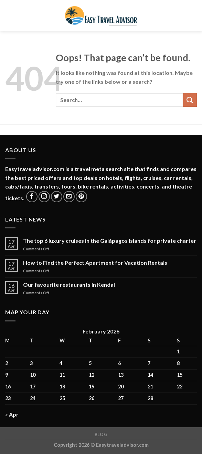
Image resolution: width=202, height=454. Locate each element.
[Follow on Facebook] (32, 196)
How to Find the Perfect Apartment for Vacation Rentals (95, 262)
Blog (101, 434)
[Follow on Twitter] (56, 196)
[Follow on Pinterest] (81, 196)
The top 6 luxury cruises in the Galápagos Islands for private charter (109, 240)
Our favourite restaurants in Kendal (69, 284)
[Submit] (190, 99)
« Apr (12, 414)
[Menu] (9, 15)
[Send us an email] (69, 196)
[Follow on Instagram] (44, 196)
